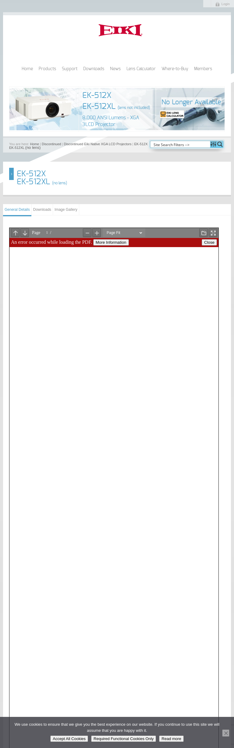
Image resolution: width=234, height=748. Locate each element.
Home (27, 69)
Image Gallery (66, 209)
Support (69, 69)
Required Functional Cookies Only (124, 738)
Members (203, 69)
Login (226, 4)
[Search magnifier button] (220, 144)
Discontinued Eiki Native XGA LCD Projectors (98, 144)
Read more (171, 738)
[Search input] (180, 144)
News (115, 69)
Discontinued (51, 144)
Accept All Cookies (69, 738)
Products (47, 69)
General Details (17, 209)
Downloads (93, 69)
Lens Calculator (141, 69)
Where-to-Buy (174, 69)
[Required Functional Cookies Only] (225, 733)
